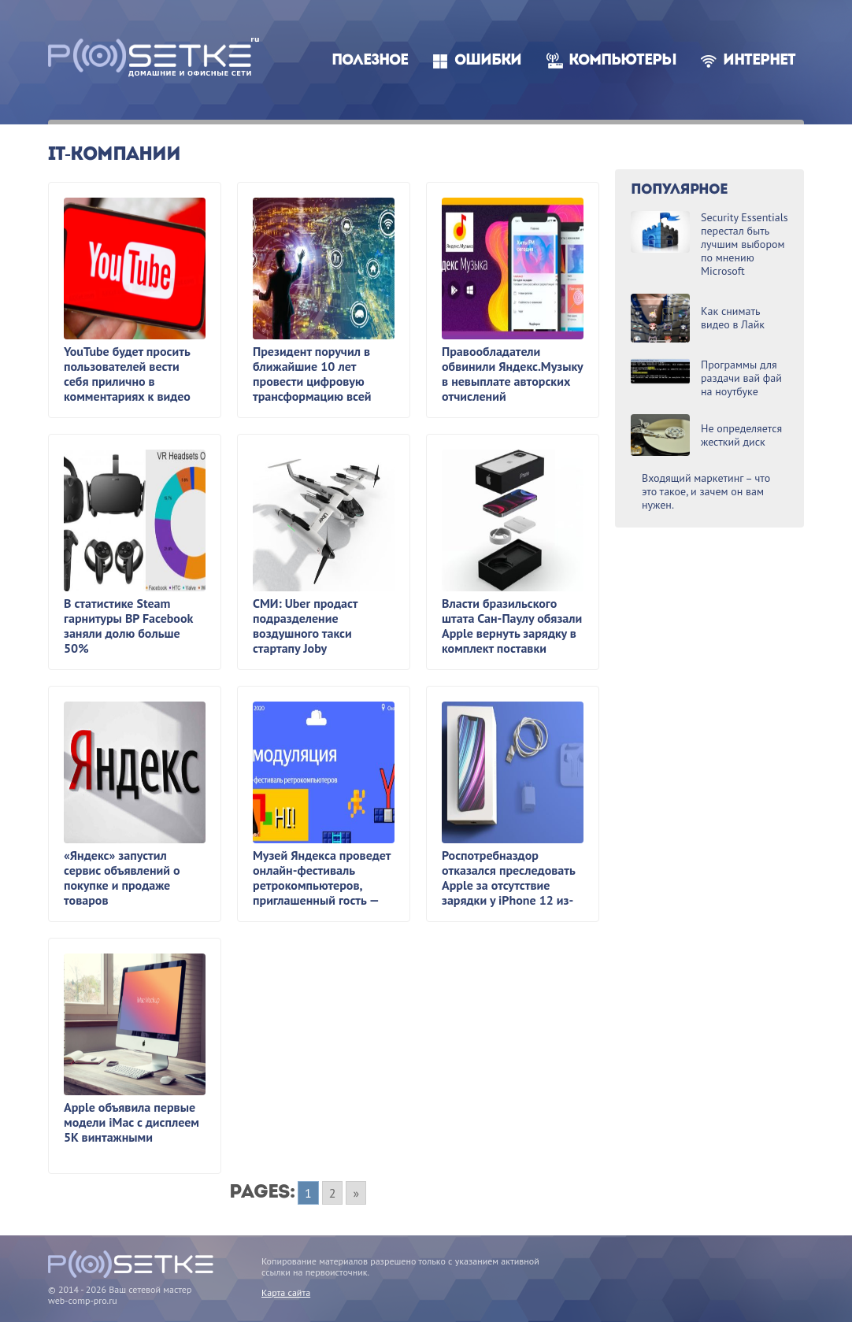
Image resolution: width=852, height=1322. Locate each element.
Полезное (370, 61)
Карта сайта (285, 1292)
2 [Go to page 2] (332, 1193)
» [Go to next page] (356, 1193)
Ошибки (487, 61)
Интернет (759, 61)
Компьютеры (622, 61)
